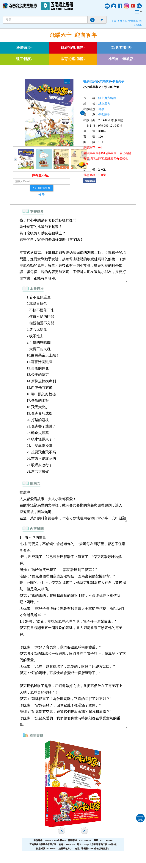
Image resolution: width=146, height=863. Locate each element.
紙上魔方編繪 (107, 98)
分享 (41, 194)
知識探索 (105, 81)
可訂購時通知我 (41, 187)
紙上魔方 (104, 103)
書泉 (101, 109)
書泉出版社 (90, 81)
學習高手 (118, 81)
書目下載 (122, 21)
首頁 (113, 21)
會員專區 (133, 21)
